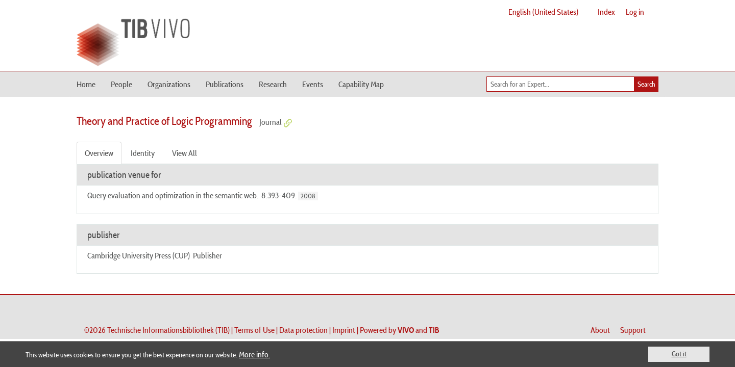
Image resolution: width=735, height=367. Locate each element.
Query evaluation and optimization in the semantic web (172, 195)
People (121, 84)
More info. (254, 354)
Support (633, 330)
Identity (143, 153)
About (600, 330)
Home (86, 84)
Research (273, 84)
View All (184, 153)
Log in (635, 12)
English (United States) (543, 12)
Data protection (303, 330)
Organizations (169, 84)
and (418, 330)
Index (606, 12)
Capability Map (361, 84)
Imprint (343, 330)
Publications (224, 84)
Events (312, 84)
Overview (99, 153)
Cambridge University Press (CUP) (138, 255)
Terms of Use (254, 330)
